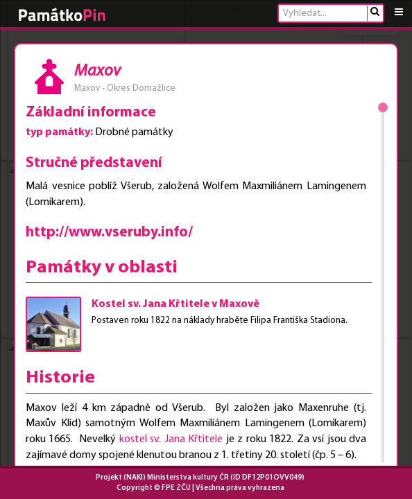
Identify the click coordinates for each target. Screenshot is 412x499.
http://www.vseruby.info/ (109, 232)
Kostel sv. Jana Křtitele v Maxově (175, 304)
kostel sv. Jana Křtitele (171, 439)
